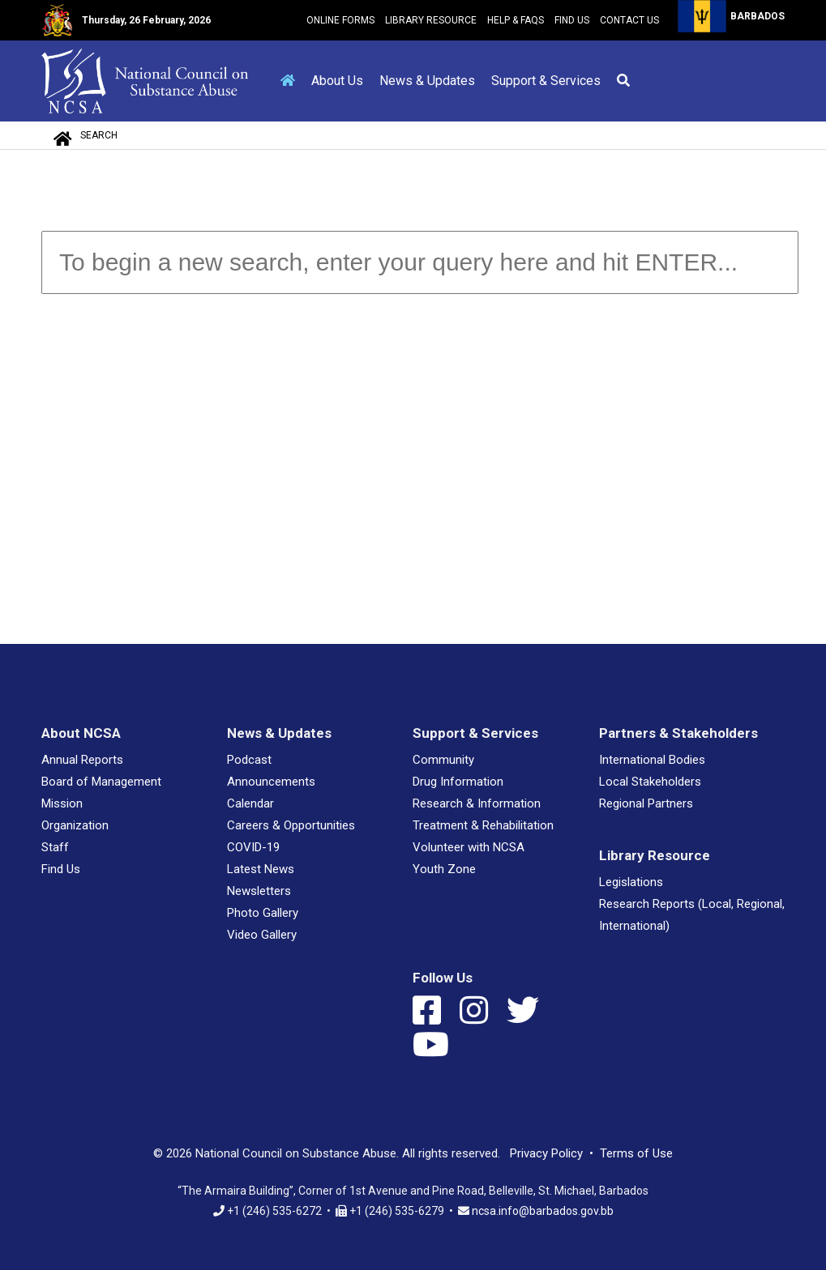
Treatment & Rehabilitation (483, 825)
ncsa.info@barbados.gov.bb (543, 1210)
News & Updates (427, 80)
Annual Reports (82, 759)
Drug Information (458, 781)
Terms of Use (636, 1153)
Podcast (249, 759)
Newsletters (259, 891)
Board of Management (101, 781)
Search (99, 135)
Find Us (571, 20)
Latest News (260, 869)
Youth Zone (444, 869)
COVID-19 (253, 847)
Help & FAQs (515, 20)
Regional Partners (646, 803)
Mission (62, 803)
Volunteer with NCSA (468, 847)
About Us (337, 80)
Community (443, 759)
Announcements (271, 781)
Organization (75, 825)
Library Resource (431, 20)
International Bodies (652, 759)
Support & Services (546, 80)
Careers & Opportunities (291, 825)
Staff (55, 847)
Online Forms (340, 20)
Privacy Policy (546, 1153)
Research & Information (477, 803)
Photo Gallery (262, 913)
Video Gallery (262, 934)
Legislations (631, 882)
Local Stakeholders (650, 781)
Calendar (250, 803)
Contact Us (629, 20)
